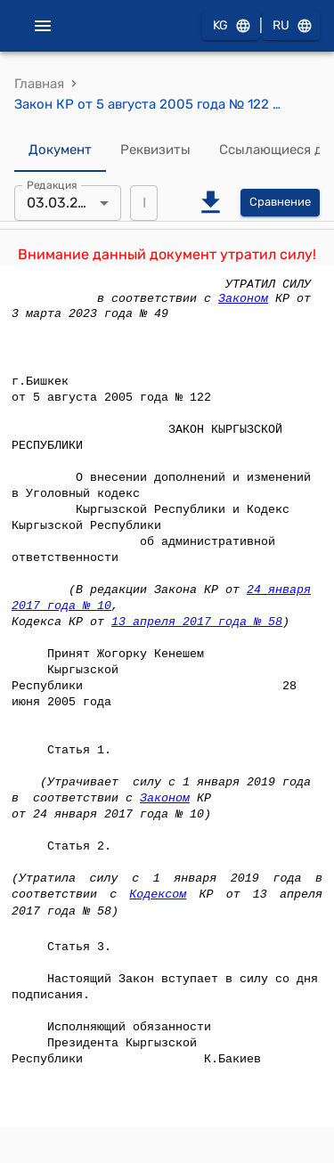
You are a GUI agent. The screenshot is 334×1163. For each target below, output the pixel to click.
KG (230, 26)
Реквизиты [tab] (155, 150)
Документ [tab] (60, 150)
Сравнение (280, 202)
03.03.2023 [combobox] (65, 202)
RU (291, 26)
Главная (39, 84)
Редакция (52, 184)
